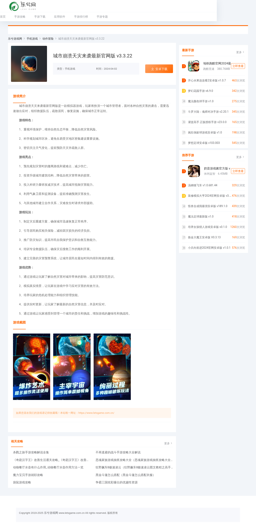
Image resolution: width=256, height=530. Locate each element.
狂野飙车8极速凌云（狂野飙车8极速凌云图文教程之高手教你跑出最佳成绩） (134, 467)
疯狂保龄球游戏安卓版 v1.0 (205, 132)
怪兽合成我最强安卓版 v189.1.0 (207, 206)
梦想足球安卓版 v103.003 (204, 142)
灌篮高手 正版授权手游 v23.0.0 (207, 122)
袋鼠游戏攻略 (22, 482)
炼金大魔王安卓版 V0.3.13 (204, 237)
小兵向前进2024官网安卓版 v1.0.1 (209, 247)
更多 (168, 443)
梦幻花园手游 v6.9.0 (200, 90)
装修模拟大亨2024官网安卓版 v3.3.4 (210, 195)
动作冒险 (48, 38)
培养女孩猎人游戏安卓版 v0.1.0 (207, 226)
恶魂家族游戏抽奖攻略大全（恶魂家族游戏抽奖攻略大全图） (134, 460)
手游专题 (110, 16)
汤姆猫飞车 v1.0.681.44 (202, 185)
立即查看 (238, 66)
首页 (11, 16)
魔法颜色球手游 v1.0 (201, 101)
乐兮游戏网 (15, 38)
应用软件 (67, 16)
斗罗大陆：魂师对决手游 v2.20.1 (208, 111)
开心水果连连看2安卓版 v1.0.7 (207, 80)
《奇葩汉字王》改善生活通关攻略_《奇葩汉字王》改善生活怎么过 (52, 460)
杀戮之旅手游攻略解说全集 (31, 452)
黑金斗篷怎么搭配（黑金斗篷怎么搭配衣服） (126, 475)
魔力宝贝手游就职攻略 (28, 475)
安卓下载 (159, 69)
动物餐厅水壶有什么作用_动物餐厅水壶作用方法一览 (48, 467)
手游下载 (47, 16)
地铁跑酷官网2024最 (217, 63)
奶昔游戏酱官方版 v (217, 168)
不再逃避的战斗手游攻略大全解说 (118, 452)
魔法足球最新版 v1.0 (201, 216)
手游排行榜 (89, 16)
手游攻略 (27, 16)
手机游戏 (32, 38)
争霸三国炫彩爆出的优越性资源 (117, 482)
